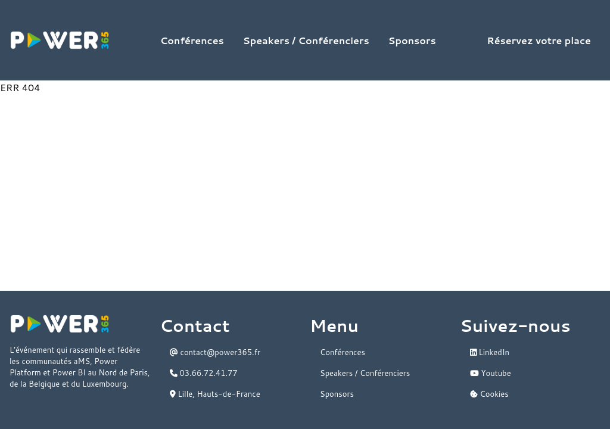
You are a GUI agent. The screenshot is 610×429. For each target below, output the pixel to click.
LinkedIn (489, 352)
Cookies (489, 393)
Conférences (192, 40)
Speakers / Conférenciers (306, 40)
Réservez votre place (539, 40)
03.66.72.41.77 (204, 373)
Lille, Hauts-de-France (215, 393)
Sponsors (412, 40)
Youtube (490, 373)
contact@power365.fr (215, 352)
